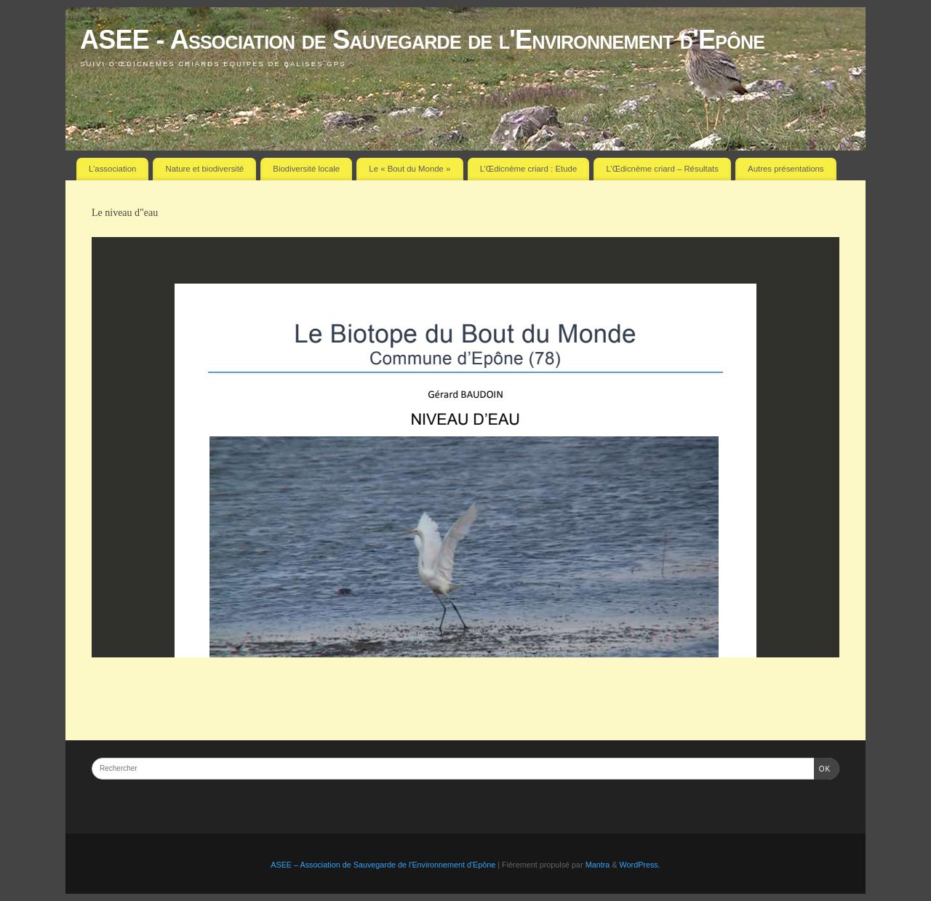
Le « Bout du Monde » (409, 168)
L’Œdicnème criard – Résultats (662, 168)
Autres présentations (785, 168)
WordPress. (640, 864)
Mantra (598, 864)
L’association (112, 168)
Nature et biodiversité (205, 168)
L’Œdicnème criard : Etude (529, 168)
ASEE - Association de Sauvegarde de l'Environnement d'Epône (422, 40)
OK (822, 767)
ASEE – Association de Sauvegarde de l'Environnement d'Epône (383, 864)
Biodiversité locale (306, 168)
